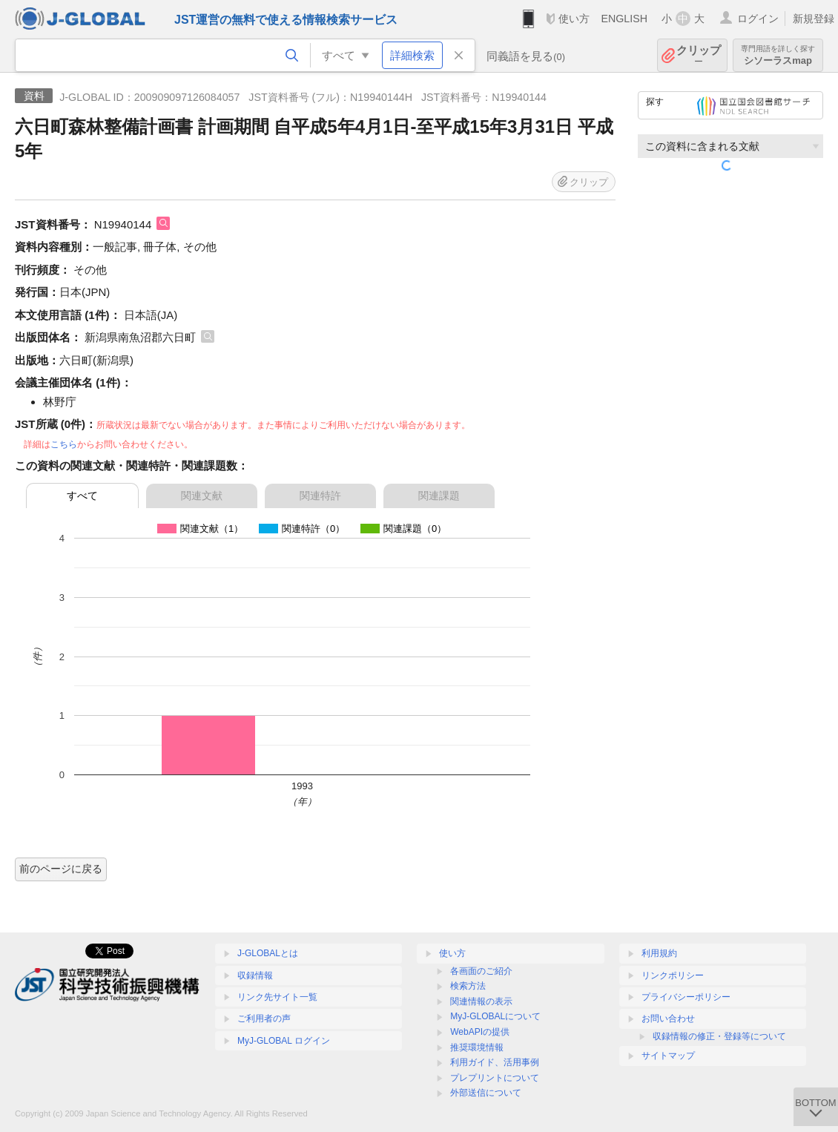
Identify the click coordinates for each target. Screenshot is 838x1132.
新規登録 (813, 18)
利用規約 (659, 953)
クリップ (698, 55)
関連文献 (201, 495)
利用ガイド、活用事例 (494, 1062)
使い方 (574, 18)
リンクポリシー (672, 975)
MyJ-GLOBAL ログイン (283, 1041)
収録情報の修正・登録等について (719, 1036)
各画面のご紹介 (481, 971)
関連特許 (320, 495)
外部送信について (485, 1092)
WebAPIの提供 (479, 1032)
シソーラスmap (778, 55)
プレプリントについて (494, 1078)
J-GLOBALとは (267, 953)
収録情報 (255, 975)
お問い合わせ (668, 1018)
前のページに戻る (60, 869)
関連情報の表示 (481, 1001)
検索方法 (468, 986)
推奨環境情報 (477, 1047)
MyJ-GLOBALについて (495, 1016)
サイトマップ (668, 1055)
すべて (82, 495)
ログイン (758, 18)
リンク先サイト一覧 (277, 997)
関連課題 (439, 495)
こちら (63, 444)
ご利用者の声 (264, 1018)
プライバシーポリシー (685, 997)
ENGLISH (624, 18)
